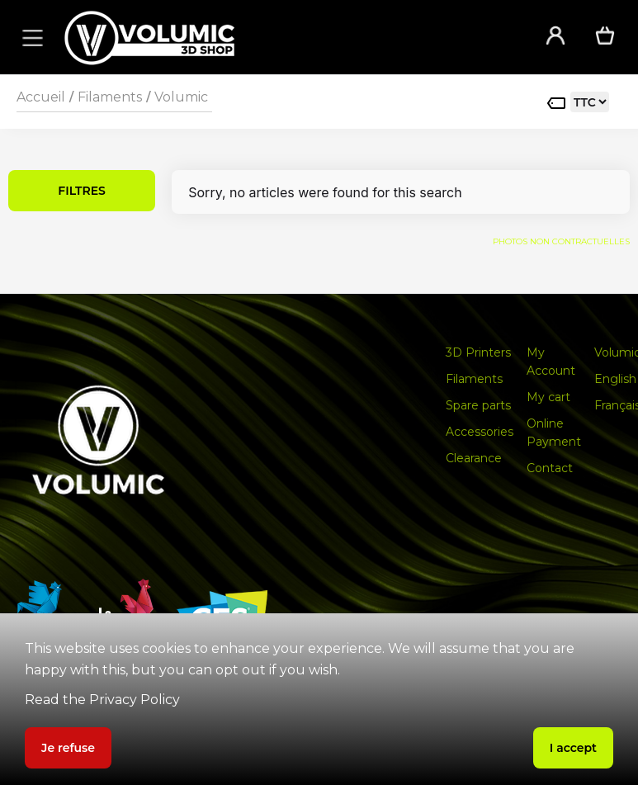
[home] (283, 37)
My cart (548, 397)
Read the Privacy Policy (102, 699)
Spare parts (478, 405)
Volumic (181, 97)
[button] (30, 37)
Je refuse (68, 747)
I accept (573, 747)
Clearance (474, 458)
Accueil (41, 97)
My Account (551, 361)
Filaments (110, 97)
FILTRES (82, 190)
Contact (550, 468)
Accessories (479, 431)
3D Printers (478, 352)
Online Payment (554, 432)
